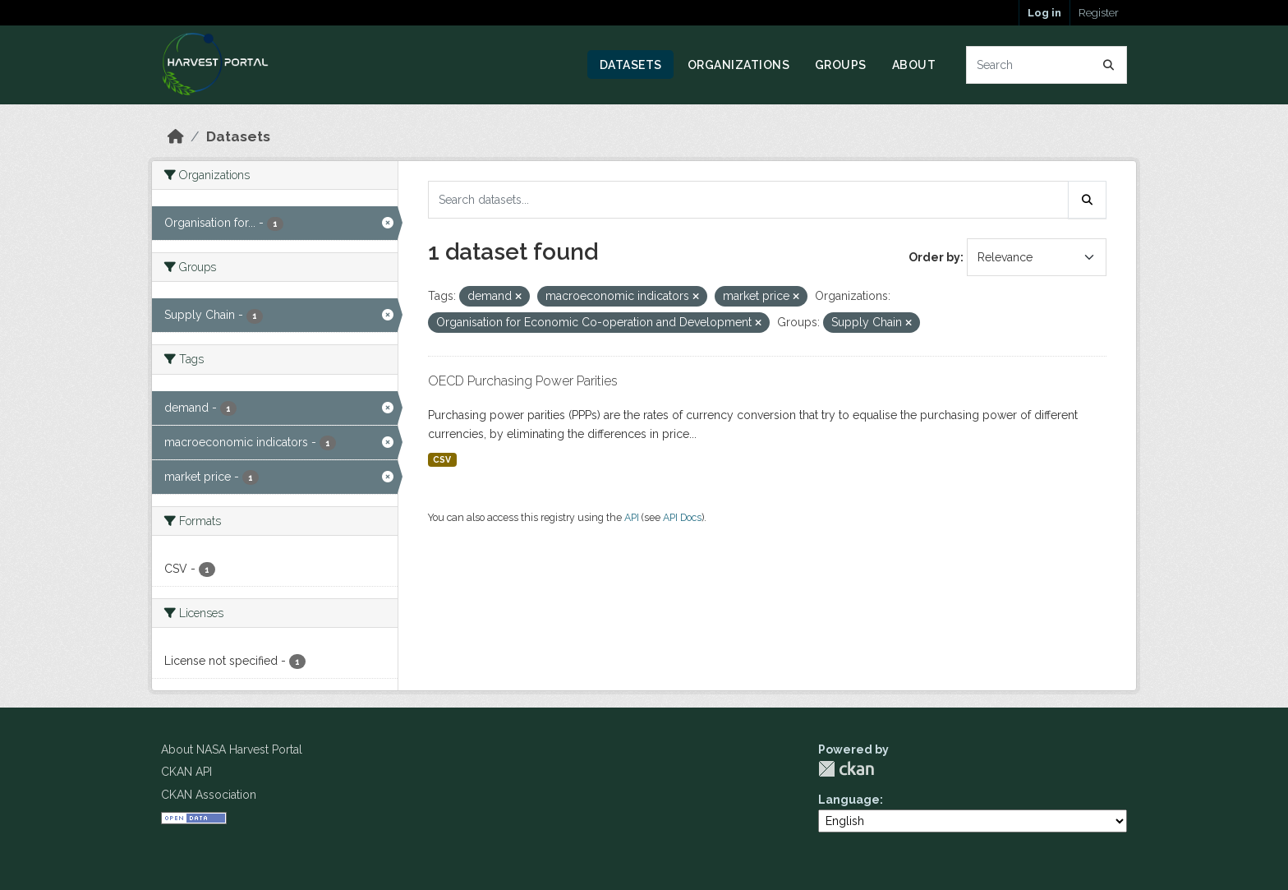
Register (1099, 13)
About (914, 64)
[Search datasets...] (1047, 65)
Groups (841, 64)
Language (849, 799)
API (631, 517)
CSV (442, 459)
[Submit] (1108, 65)
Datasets (631, 64)
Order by (934, 257)
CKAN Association (208, 794)
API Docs (682, 517)
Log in (1044, 13)
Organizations (739, 64)
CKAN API (186, 771)
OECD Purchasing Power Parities (523, 381)
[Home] (176, 136)
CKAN (846, 768)
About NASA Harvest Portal (231, 749)
